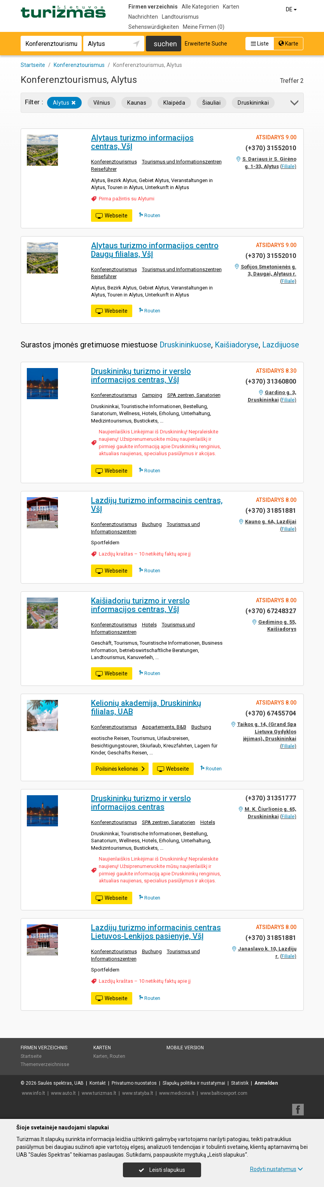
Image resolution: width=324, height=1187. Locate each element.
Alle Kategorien (200, 7)
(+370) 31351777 (270, 798)
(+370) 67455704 (270, 713)
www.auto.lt (63, 1093)
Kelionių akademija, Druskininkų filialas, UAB (146, 707)
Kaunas (136, 103)
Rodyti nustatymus (276, 1169)
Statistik (240, 1083)
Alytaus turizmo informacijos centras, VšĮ (142, 142)
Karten (231, 7)
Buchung (152, 524)
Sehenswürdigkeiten (153, 27)
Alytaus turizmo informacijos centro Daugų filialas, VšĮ (155, 250)
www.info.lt (33, 1093)
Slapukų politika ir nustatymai (194, 1083)
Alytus (64, 103)
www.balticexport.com (223, 1093)
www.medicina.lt (176, 1093)
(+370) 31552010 (270, 148)
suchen (165, 44)
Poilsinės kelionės (120, 769)
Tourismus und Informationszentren (182, 162)
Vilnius (101, 103)
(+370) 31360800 (270, 381)
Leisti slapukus (162, 1170)
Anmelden (266, 1083)
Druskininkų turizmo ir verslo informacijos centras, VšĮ (141, 375)
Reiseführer (104, 169)
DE (292, 9)
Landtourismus (180, 17)
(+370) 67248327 (270, 611)
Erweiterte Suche (206, 43)
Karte (288, 43)
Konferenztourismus (114, 162)
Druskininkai (253, 103)
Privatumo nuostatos (134, 1083)
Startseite (31, 1056)
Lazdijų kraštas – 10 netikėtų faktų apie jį (145, 554)
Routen (149, 215)
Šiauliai (211, 103)
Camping (152, 395)
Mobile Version (185, 1047)
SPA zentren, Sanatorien (194, 395)
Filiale (288, 166)
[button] (295, 104)
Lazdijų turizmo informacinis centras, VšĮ (156, 505)
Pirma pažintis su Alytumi (126, 199)
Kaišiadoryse (237, 344)
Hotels (149, 625)
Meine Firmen (203, 27)
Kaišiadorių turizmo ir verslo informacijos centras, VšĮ (140, 605)
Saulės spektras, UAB (61, 1083)
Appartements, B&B (164, 727)
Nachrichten (143, 17)
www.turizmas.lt (99, 1093)
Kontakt (97, 1083)
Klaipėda (174, 103)
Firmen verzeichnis (153, 7)
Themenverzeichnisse (45, 1064)
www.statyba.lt (137, 1093)
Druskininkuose (185, 344)
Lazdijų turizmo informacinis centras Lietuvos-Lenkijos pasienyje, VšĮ (156, 932)
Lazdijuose (280, 344)
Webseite (112, 215)
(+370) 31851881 (270, 510)
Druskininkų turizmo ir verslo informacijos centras (141, 803)
